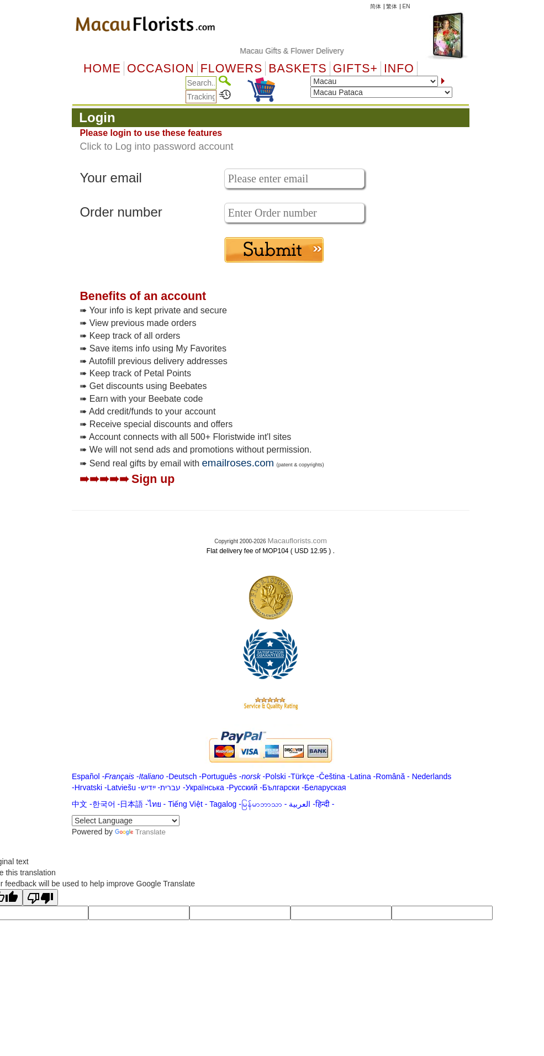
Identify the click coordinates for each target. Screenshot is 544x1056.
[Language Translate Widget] (125, 820)
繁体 (391, 6)
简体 (375, 6)
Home (102, 68)
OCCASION (160, 68)
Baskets (297, 68)
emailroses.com (238, 463)
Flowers (231, 68)
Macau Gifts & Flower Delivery (300, 50)
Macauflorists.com (296, 541)
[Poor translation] (40, 897)
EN (406, 6)
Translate (140, 832)
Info (399, 68)
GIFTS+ (355, 68)
